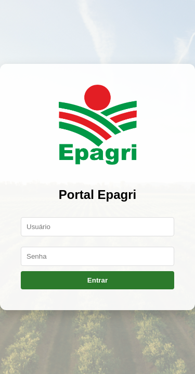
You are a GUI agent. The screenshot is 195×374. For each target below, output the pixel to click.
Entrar (97, 280)
